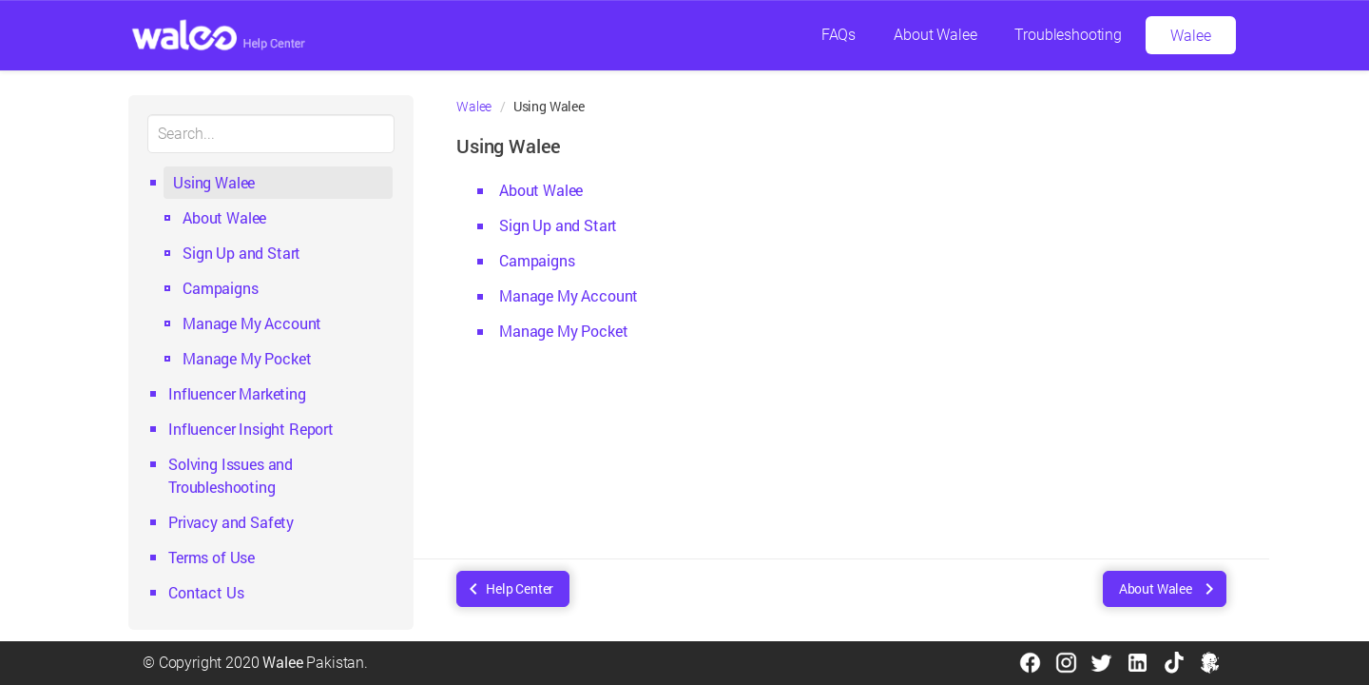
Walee (1190, 36)
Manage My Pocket (247, 358)
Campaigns (221, 288)
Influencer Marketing (237, 393)
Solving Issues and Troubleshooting (230, 475)
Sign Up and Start (241, 253)
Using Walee (214, 182)
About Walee (935, 35)
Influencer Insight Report (251, 429)
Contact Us (205, 592)
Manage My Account (252, 323)
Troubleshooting (1068, 35)
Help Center (519, 588)
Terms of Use (211, 557)
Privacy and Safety (231, 522)
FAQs (838, 35)
